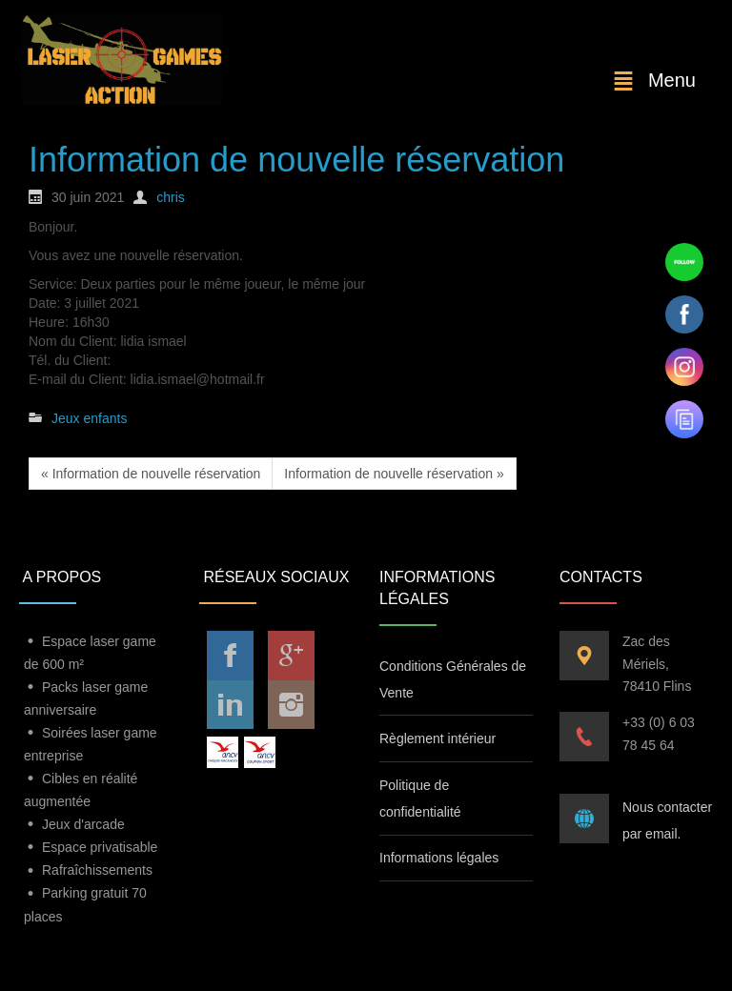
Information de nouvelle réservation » (393, 473)
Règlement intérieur (437, 738)
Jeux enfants (89, 418)
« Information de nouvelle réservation (150, 473)
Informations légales (438, 857)
